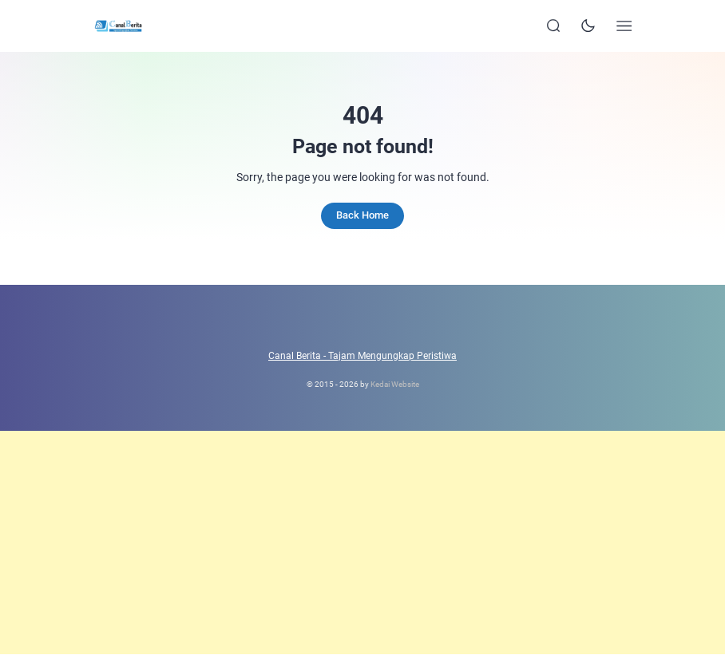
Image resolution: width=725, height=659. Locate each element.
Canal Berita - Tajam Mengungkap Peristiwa (362, 355)
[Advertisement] (362, 542)
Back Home (362, 215)
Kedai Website (394, 384)
